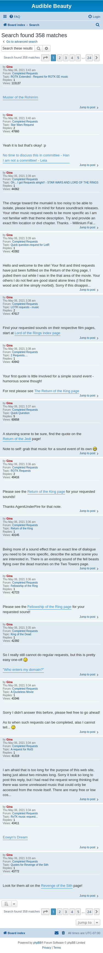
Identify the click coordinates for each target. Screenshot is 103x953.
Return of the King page (46, 491)
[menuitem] (14, 16)
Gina (9, 66)
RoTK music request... (24, 816)
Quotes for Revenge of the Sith (29, 864)
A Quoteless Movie (22, 691)
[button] (45, 57)
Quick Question (20, 413)
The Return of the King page (56, 391)
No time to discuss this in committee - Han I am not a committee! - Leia (36, 157)
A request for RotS (22, 749)
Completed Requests (25, 73)
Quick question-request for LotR (30, 244)
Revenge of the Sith (56, 886)
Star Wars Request (22, 124)
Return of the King (22, 528)
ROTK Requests (21, 470)
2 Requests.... (19, 355)
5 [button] (78, 57)
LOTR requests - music (25, 307)
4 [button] (72, 57)
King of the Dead (21, 634)
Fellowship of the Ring (24, 585)
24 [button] (89, 57)
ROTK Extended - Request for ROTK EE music (39, 76)
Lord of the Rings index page (37, 333)
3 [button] (66, 57)
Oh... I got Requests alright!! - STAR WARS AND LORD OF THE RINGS (54, 182)
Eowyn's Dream (15, 837)
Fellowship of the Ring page (49, 607)
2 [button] (60, 57)
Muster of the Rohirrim (20, 97)
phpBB (37, 942)
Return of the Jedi (17, 439)
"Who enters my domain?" (23, 670)
